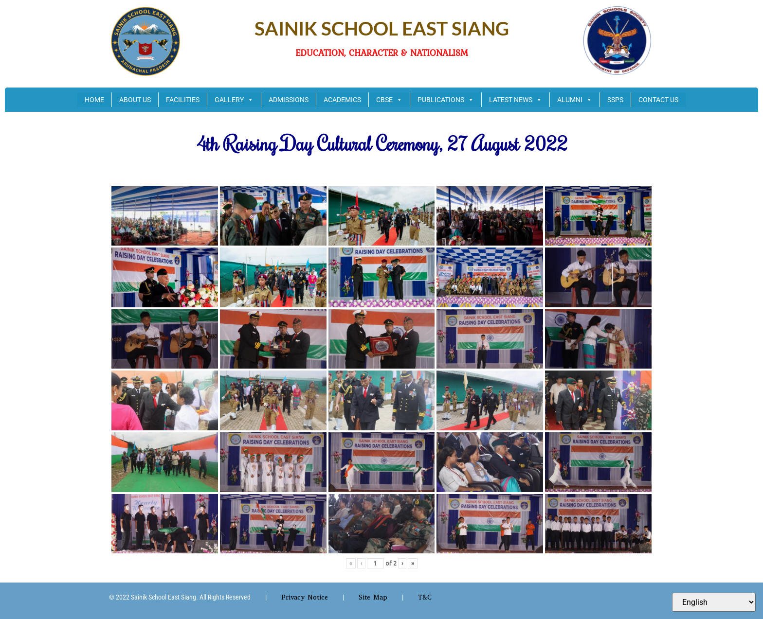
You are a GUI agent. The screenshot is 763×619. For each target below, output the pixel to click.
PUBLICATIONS (446, 99)
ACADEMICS (342, 100)
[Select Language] (714, 602)
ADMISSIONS (289, 100)
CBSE (389, 99)
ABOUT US (135, 100)
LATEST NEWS (515, 99)
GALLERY (234, 99)
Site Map (373, 597)
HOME (94, 100)
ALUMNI (574, 99)
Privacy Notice (304, 597)
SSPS (615, 100)
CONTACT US (658, 100)
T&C (425, 597)
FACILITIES (183, 100)
